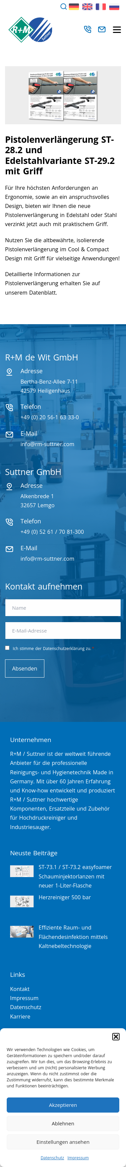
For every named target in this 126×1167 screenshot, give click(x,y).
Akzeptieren (63, 1104)
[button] (116, 1036)
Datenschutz (52, 1158)
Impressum (78, 1158)
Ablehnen (63, 1123)
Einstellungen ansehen (63, 1141)
